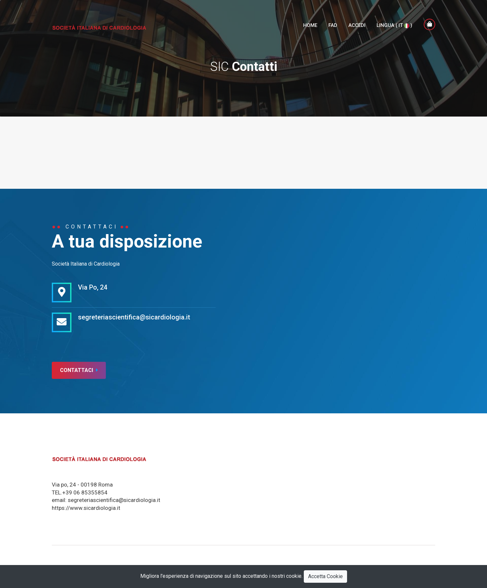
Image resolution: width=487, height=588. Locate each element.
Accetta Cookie (325, 576)
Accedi (356, 25)
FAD (332, 25)
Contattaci (79, 370)
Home (310, 25)
